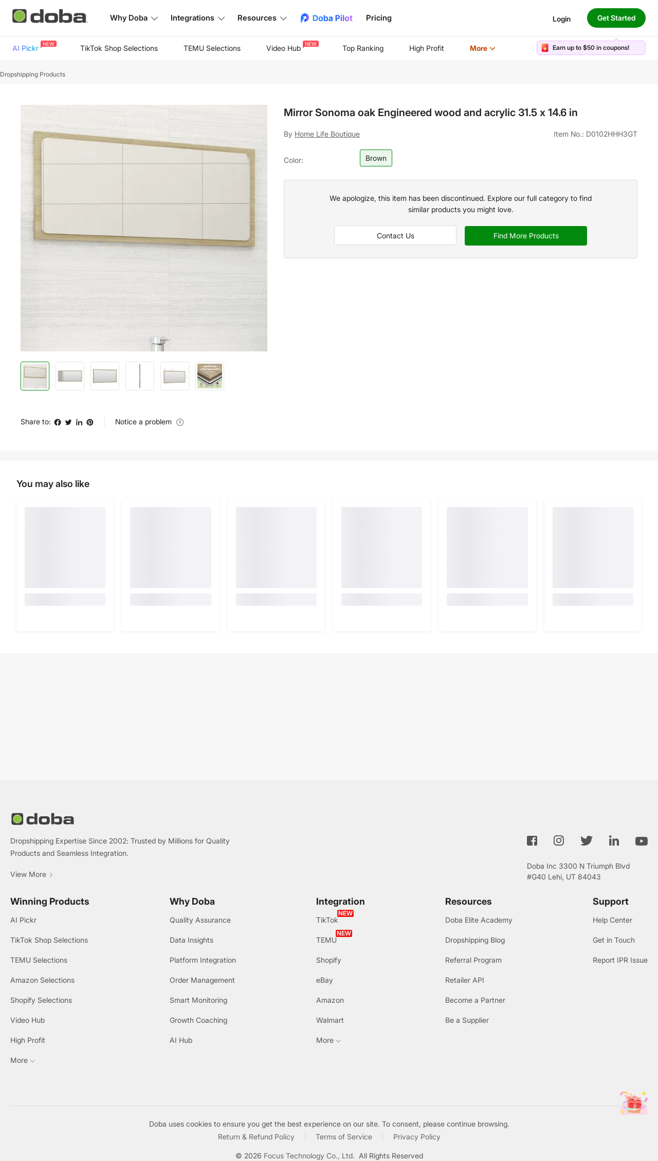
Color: (293, 160)
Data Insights (191, 939)
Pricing (379, 18)
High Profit (426, 48)
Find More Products (526, 235)
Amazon (330, 1000)
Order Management (202, 980)
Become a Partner (475, 1000)
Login (562, 18)
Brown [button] (376, 158)
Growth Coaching (198, 1020)
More (483, 48)
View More (31, 874)
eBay (324, 980)
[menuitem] (33, 48)
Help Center (612, 919)
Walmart (330, 1020)
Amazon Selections (42, 980)
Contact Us (395, 235)
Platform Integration (203, 960)
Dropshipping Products (32, 74)
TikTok (327, 919)
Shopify (328, 960)
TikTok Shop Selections (119, 48)
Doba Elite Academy (479, 919)
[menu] (266, 48)
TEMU (326, 939)
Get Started (616, 17)
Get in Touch (614, 939)
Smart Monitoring (198, 1000)
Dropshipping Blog (475, 939)
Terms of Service (344, 1136)
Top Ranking (362, 48)
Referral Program (473, 960)
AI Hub (181, 1040)
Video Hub (291, 46)
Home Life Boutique (327, 133)
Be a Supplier (467, 1020)
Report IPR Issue (620, 960)
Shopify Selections (41, 1000)
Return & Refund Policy (256, 1136)
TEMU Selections (212, 48)
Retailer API (464, 980)
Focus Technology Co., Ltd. (309, 1155)
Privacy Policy (417, 1136)
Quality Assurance (200, 919)
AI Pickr (33, 46)
